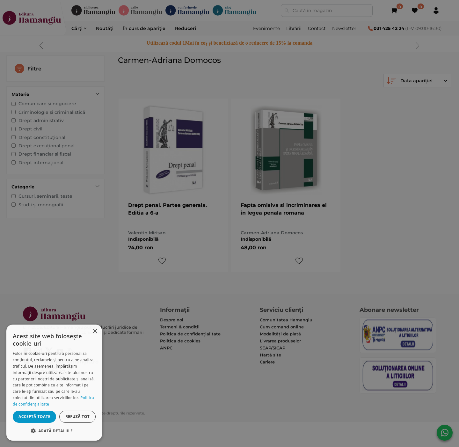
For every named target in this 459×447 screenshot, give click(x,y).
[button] (54, 430)
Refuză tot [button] (77, 416)
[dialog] (54, 383)
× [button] (94, 331)
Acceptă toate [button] (34, 416)
